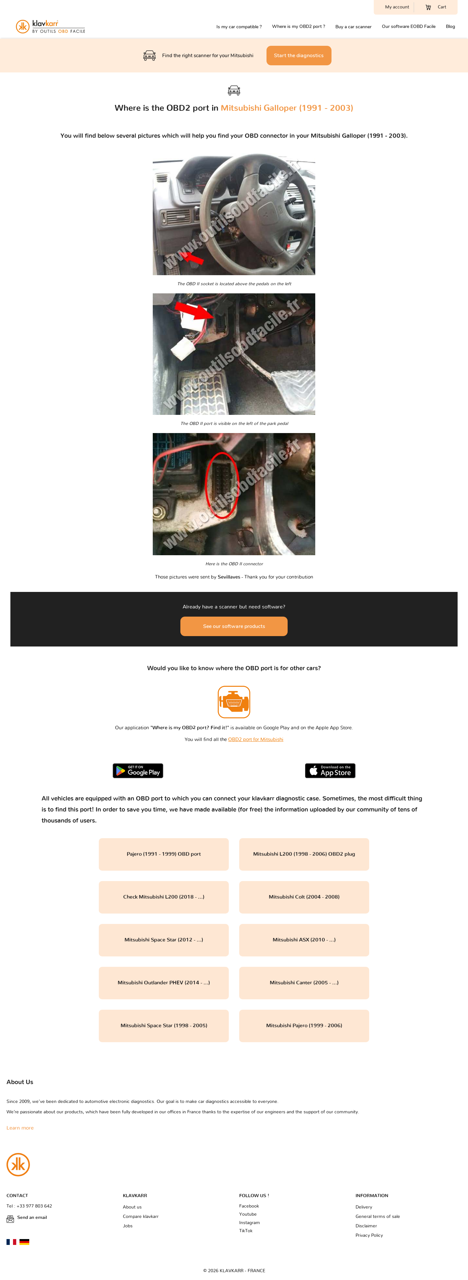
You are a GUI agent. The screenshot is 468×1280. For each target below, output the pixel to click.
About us (132, 1207)
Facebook (249, 1206)
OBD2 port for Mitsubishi (255, 739)
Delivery (364, 1207)
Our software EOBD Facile (409, 26)
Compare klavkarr (141, 1216)
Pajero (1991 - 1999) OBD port (164, 854)
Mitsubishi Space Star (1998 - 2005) (164, 1025)
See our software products (234, 626)
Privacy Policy (369, 1235)
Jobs (128, 1226)
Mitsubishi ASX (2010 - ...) (304, 939)
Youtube (248, 1214)
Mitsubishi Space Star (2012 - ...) (163, 939)
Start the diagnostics (299, 55)
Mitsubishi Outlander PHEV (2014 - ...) (164, 982)
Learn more (20, 1128)
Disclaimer (366, 1226)
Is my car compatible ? (239, 27)
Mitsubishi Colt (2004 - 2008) (304, 897)
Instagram (249, 1223)
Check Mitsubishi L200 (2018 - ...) (163, 897)
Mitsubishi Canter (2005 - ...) (304, 982)
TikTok (246, 1231)
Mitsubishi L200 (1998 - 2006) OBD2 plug (304, 854)
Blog (450, 26)
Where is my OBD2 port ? (298, 26)
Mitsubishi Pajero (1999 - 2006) (304, 1025)
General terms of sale (378, 1216)
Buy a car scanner (353, 27)
